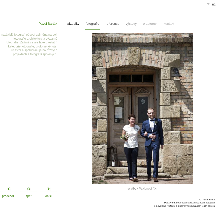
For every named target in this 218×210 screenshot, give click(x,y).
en (213, 4)
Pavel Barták (48, 23)
